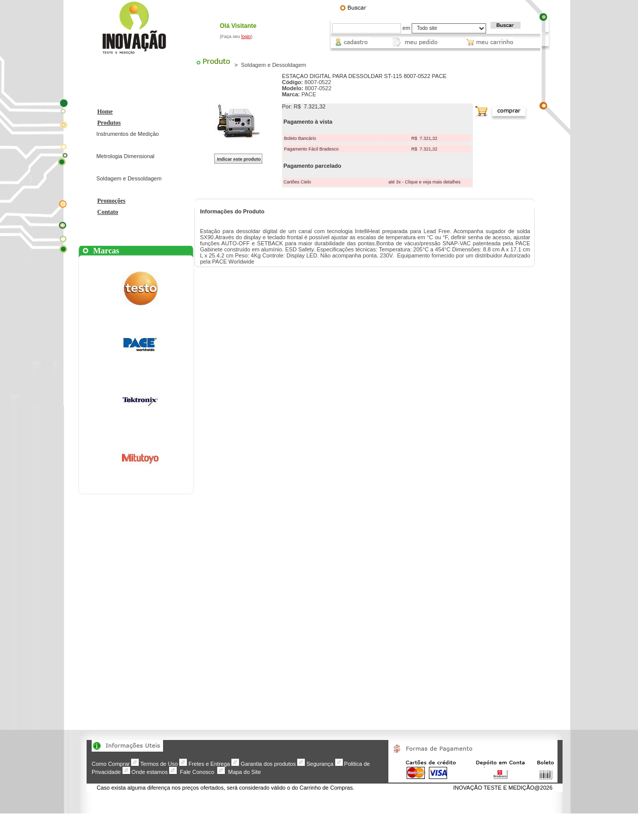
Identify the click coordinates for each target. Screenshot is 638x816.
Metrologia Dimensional (125, 156)
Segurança (319, 764)
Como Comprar (111, 764)
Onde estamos (150, 772)
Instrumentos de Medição (127, 134)
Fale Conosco (197, 772)
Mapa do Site (244, 772)
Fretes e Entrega (209, 764)
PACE (308, 94)
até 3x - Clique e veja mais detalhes (424, 181)
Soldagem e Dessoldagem (129, 178)
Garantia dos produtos (268, 764)
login (246, 36)
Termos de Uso (159, 764)
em (406, 28)
